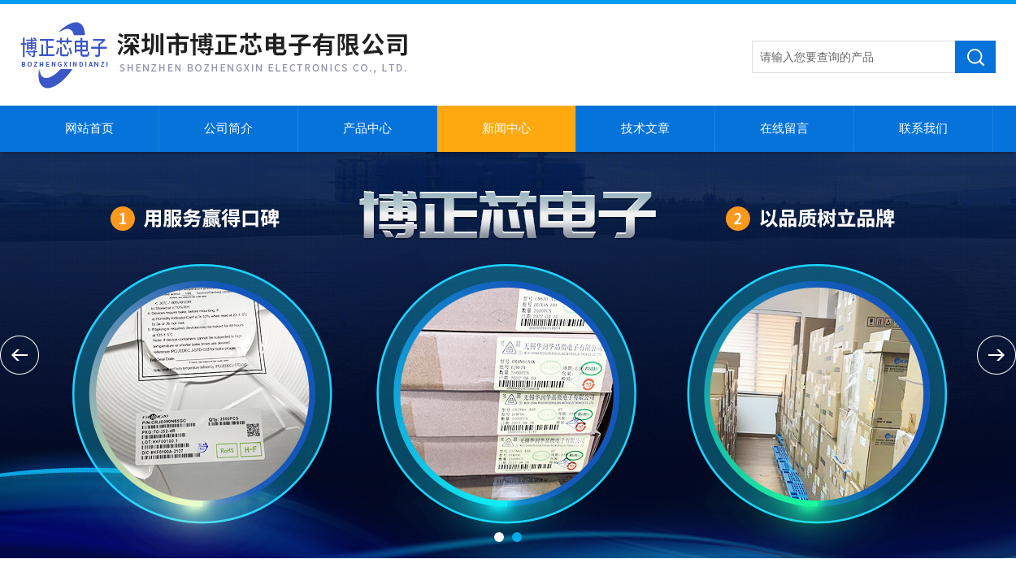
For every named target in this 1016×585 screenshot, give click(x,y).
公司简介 (228, 128)
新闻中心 (506, 128)
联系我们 (923, 128)
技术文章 (645, 128)
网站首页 (89, 128)
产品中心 (367, 128)
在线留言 (784, 128)
